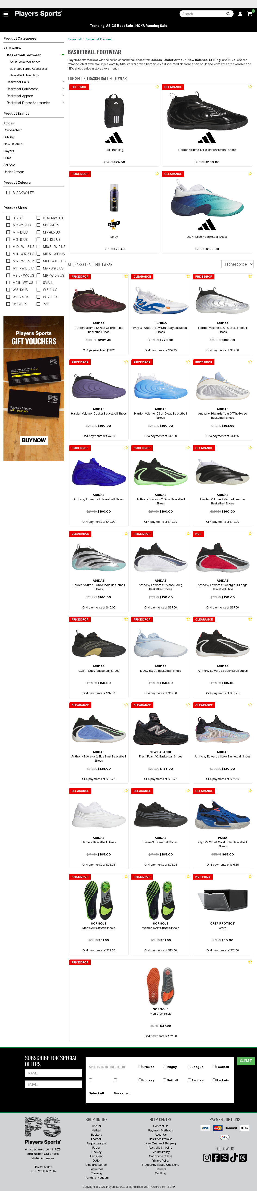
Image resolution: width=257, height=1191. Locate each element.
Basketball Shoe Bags (24, 75)
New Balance (13, 144)
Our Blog (160, 1173)
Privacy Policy (161, 1160)
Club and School (96, 1164)
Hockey (148, 1080)
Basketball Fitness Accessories (35, 103)
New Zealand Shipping (161, 1143)
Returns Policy (161, 1152)
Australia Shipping (160, 1147)
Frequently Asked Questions (160, 1164)
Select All (96, 1093)
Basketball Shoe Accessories (28, 68)
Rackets (222, 1080)
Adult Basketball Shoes (25, 62)
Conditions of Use (160, 1156)
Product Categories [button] (19, 38)
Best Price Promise (160, 1139)
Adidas (8, 123)
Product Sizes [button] (15, 208)
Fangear (198, 1080)
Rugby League (96, 1143)
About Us (161, 1134)
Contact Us (160, 1126)
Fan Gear (96, 1156)
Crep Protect (12, 130)
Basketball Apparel (35, 96)
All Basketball (12, 48)
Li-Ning (8, 137)
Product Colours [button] (17, 182)
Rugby (172, 1067)
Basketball (75, 39)
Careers (160, 1169)
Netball (172, 1080)
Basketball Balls (35, 82)
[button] (5, 14)
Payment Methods (160, 1130)
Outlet (96, 1160)
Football (222, 1067)
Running (96, 1173)
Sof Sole (9, 165)
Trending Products (96, 1177)
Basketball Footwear (35, 55)
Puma (7, 158)
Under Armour (13, 172)
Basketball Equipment (35, 89)
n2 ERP (170, 1186)
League (198, 1067)
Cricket (148, 1067)
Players (8, 151)
